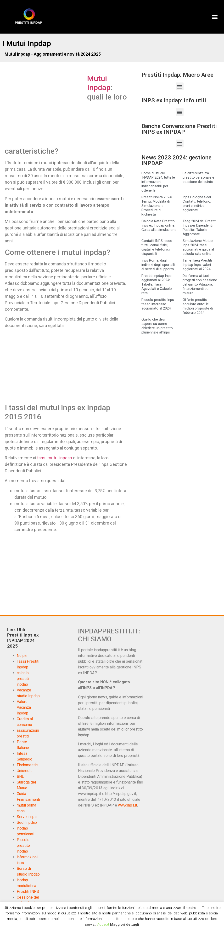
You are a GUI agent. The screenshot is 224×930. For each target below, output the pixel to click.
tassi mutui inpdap (54, 457)
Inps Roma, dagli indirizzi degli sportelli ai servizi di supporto (158, 264)
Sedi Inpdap (27, 822)
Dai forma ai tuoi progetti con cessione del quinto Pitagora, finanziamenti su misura (200, 284)
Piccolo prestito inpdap (23, 845)
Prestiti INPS (28, 891)
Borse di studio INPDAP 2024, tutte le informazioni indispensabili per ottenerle (158, 182)
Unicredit (24, 770)
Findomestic (27, 765)
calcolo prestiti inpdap (23, 679)
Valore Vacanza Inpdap (24, 707)
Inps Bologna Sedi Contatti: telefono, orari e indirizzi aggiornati (197, 203)
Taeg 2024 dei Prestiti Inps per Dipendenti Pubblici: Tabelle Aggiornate (199, 227)
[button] (214, 16)
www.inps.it (127, 805)
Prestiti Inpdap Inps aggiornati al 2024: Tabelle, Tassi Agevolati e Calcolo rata (156, 284)
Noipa (22, 655)
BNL (20, 776)
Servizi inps (27, 816)
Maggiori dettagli (124, 924)
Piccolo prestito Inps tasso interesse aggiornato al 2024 (157, 304)
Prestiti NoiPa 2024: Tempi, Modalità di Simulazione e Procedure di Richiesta (156, 205)
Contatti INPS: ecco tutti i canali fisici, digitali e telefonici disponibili (156, 247)
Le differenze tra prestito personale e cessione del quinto (198, 177)
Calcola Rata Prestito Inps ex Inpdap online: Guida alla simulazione (158, 225)
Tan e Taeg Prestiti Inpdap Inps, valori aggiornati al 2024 (197, 264)
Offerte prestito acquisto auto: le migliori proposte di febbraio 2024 (198, 306)
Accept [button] (103, 924)
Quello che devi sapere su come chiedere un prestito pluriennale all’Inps (157, 325)
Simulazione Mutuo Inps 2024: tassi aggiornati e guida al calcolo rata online (198, 247)
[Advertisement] (45, 109)
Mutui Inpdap (99, 83)
